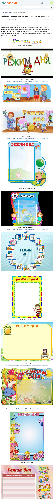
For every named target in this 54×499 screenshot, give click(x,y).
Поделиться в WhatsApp (12, 81)
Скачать (27, 83)
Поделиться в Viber (34, 81)
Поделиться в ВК (43, 81)
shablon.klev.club (4, 12)
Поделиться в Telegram (24, 81)
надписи (10, 12)
